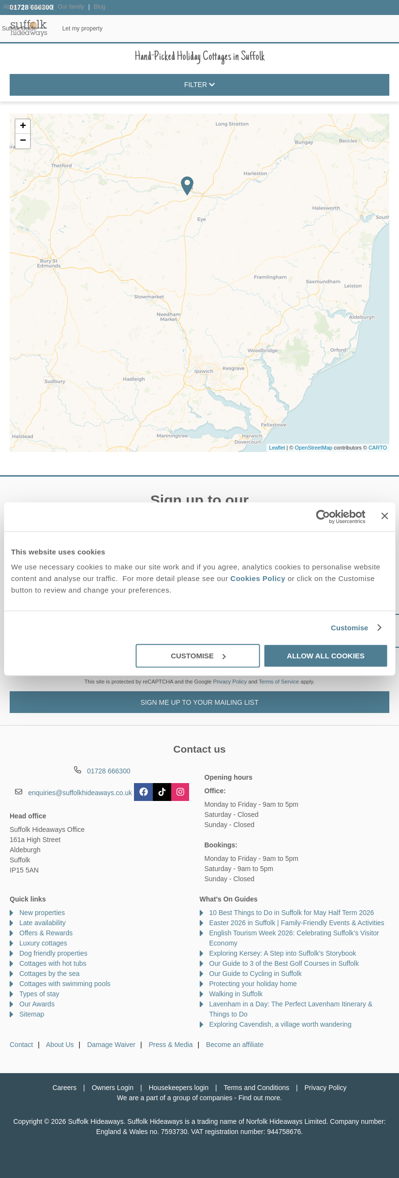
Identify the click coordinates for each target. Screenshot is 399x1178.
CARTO (378, 448)
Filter (199, 85)
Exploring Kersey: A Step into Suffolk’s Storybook (282, 953)
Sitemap (31, 1014)
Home (68, 28)
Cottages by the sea (49, 973)
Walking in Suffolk (236, 994)
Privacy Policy (230, 681)
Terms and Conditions (256, 1087)
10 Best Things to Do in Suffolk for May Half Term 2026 (291, 912)
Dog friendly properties (53, 953)
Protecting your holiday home (253, 984)
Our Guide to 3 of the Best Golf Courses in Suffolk (284, 963)
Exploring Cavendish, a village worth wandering (280, 1024)
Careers (64, 1087)
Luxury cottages (43, 943)
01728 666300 (31, 7)
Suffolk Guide (303, 28)
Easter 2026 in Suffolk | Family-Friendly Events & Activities (296, 923)
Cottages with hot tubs (53, 963)
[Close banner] (384, 515)
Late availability (42, 923)
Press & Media (171, 1044)
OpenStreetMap (313, 448)
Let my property (366, 28)
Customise (350, 628)
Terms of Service (279, 681)
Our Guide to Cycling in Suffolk (255, 973)
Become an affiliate (235, 1044)
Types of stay (39, 994)
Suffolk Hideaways (29, 28)
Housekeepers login (178, 1087)
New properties (42, 912)
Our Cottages (119, 28)
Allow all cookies (326, 656)
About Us (60, 1044)
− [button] (23, 141)
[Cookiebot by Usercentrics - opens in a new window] (323, 516)
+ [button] (23, 126)
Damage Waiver (111, 1044)
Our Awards (37, 1004)
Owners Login (112, 1087)
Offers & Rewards (237, 28)
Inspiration (175, 28)
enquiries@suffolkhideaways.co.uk (80, 793)
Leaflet (277, 448)
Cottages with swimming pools (64, 984)
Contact (21, 1044)
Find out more (259, 1098)
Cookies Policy (257, 578)
